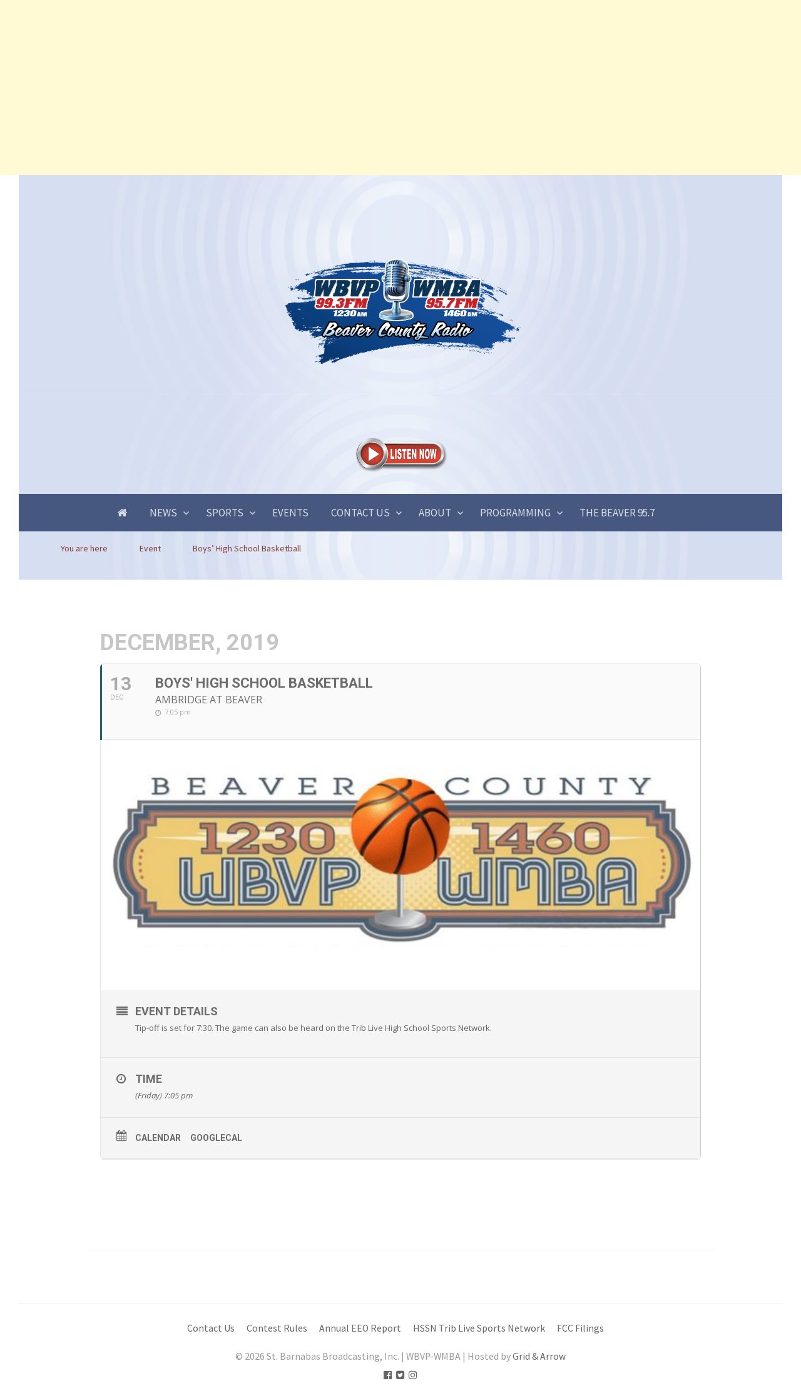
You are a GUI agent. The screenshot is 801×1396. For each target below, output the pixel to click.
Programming (515, 513)
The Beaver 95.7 (617, 513)
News (163, 513)
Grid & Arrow (539, 1356)
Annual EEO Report (360, 1328)
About (435, 513)
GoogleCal (216, 1138)
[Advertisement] (375, 87)
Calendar (158, 1138)
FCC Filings (580, 1328)
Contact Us (360, 513)
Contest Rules (277, 1328)
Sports (224, 513)
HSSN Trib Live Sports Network (479, 1328)
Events (290, 513)
